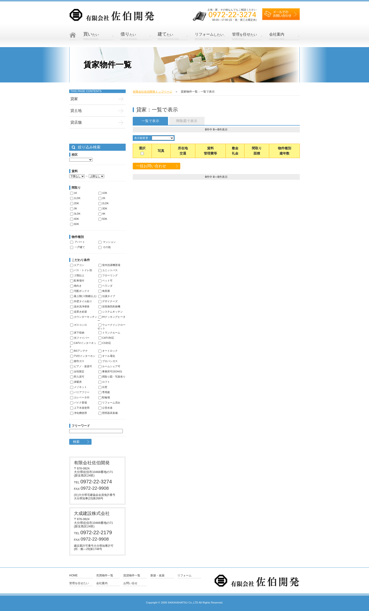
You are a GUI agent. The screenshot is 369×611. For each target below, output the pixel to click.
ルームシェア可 (109, 366)
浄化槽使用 (78, 412)
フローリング (108, 275)
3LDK (75, 213)
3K (73, 208)
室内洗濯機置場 (109, 265)
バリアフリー (79, 392)
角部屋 (104, 290)
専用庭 (104, 392)
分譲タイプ (106, 296)
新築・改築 (157, 575)
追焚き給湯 (78, 311)
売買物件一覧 (104, 575)
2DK (74, 203)
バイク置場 (78, 402)
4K (101, 213)
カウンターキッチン (83, 316)
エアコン (77, 265)
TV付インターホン (82, 355)
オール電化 (106, 355)
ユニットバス (108, 270)
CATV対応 (106, 337)
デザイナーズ (108, 301)
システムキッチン (110, 311)
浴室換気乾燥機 (109, 306)
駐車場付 (77, 280)
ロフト (104, 381)
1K (73, 192)
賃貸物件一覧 (131, 575)
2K (101, 198)
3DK (102, 208)
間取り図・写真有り (111, 376)
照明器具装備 (108, 412)
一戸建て (77, 247)
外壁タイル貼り (81, 301)
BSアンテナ (79, 350)
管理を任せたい (79, 583)
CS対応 (104, 343)
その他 (104, 247)
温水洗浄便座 (79, 306)
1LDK (75, 198)
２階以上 (77, 275)
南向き (76, 285)
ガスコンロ (78, 324)
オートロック (108, 350)
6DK (74, 224)
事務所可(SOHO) (110, 371)
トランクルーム (109, 332)
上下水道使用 (79, 407)
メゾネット (78, 387)
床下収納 (77, 332)
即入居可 (77, 376)
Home (73, 575)
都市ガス (77, 361)
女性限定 (77, 371)
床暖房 (76, 381)
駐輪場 (104, 397)
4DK (74, 218)
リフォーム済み (109, 402)
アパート (77, 241)
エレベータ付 (79, 397)
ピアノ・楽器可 (81, 366)
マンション (107, 241)
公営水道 (105, 407)
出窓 (102, 387)
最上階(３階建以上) (83, 296)
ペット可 (105, 280)
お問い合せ (130, 583)
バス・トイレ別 (81, 270)
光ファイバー (79, 337)
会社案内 (102, 583)
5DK (102, 218)
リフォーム (184, 575)
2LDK (103, 203)
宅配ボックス (79, 290)
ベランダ (105, 285)
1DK (102, 192)
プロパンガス (108, 361)
